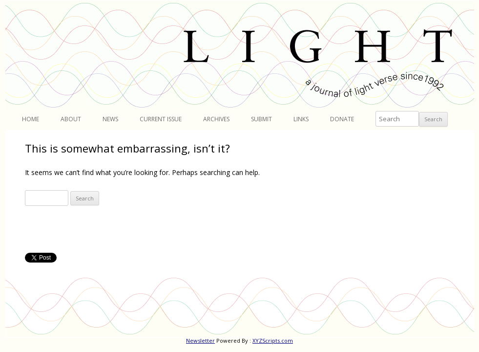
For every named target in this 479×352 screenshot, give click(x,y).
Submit (261, 119)
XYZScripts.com (272, 340)
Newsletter (200, 340)
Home (30, 119)
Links (301, 119)
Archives (216, 119)
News (110, 119)
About (71, 119)
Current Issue (161, 119)
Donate (342, 119)
